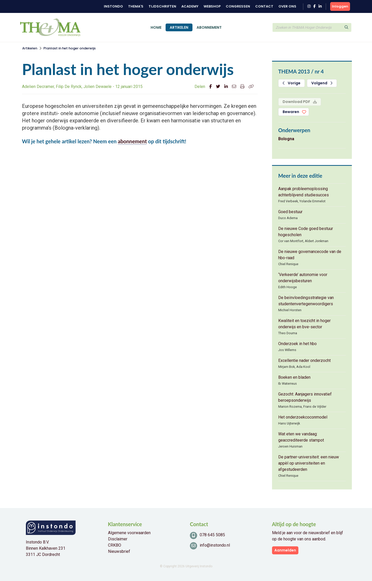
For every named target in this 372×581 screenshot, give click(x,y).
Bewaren (291, 111)
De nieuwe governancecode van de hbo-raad (309, 254)
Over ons (287, 6)
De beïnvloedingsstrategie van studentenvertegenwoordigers (306, 300)
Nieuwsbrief (119, 551)
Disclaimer (117, 539)
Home (156, 27)
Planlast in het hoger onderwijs (69, 48)
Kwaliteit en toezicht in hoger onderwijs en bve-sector (304, 323)
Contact (264, 6)
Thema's (135, 6)
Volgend (321, 83)
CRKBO (114, 545)
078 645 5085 (212, 534)
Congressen (238, 6)
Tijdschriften (162, 6)
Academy (189, 6)
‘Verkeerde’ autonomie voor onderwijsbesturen (302, 277)
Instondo (113, 6)
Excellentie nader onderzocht (304, 360)
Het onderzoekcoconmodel (302, 417)
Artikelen (179, 27)
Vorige (291, 83)
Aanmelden (285, 550)
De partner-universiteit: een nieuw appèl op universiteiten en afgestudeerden (308, 463)
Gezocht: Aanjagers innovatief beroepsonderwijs (305, 397)
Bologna (286, 138)
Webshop (212, 6)
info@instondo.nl (215, 545)
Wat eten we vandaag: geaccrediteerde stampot (301, 437)
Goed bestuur (290, 211)
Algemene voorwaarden (129, 532)
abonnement (132, 141)
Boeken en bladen (294, 377)
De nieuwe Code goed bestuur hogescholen (305, 231)
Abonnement (209, 27)
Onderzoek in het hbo (297, 343)
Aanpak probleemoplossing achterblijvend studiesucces (303, 191)
